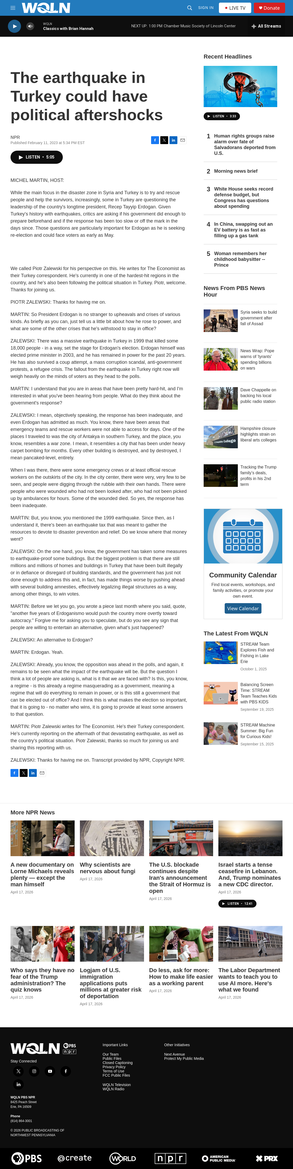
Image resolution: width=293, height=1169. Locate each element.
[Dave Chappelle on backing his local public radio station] (221, 398)
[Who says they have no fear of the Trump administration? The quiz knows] (43, 944)
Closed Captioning (118, 1063)
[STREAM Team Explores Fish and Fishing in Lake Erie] (221, 652)
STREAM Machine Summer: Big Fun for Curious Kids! (257, 731)
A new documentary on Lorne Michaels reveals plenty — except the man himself (42, 874)
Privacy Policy (114, 1067)
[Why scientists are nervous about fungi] (112, 838)
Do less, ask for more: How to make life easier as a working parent (181, 977)
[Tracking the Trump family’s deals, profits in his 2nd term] (221, 475)
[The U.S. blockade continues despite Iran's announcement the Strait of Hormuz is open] (181, 838)
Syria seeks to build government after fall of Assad (258, 318)
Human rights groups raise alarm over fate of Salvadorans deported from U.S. (245, 144)
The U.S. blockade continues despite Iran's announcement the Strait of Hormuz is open (180, 877)
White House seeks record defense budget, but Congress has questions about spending (243, 197)
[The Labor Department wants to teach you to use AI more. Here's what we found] (250, 944)
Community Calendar (243, 575)
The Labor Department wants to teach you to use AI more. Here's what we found (249, 980)
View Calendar (243, 608)
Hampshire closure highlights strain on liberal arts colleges (258, 434)
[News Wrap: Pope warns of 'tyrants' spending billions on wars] (221, 359)
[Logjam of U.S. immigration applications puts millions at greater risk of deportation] (112, 944)
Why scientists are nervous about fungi (107, 868)
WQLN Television (117, 1085)
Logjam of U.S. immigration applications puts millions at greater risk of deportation (111, 983)
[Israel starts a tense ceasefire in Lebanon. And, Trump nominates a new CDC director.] (250, 838)
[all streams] (266, 26)
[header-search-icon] (190, 8)
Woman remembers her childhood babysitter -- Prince (240, 259)
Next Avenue (174, 1054)
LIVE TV (235, 8)
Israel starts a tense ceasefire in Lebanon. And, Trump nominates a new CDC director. (249, 874)
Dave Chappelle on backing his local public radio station (258, 396)
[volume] (30, 26)
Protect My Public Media (184, 1059)
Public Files (112, 1059)
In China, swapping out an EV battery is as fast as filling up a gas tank (243, 230)
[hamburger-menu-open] (13, 8)
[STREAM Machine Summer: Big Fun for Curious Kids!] (221, 733)
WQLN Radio (113, 1089)
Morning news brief (236, 171)
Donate (272, 8)
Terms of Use (113, 1071)
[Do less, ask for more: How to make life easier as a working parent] (181, 944)
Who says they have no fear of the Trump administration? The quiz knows (42, 980)
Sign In (206, 8)
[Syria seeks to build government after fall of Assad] (221, 320)
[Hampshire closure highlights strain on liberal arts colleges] (221, 437)
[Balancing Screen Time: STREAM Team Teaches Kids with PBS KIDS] (221, 693)
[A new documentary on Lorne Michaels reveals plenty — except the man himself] (43, 838)
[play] (14, 26)
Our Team (111, 1054)
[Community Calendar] (243, 536)
